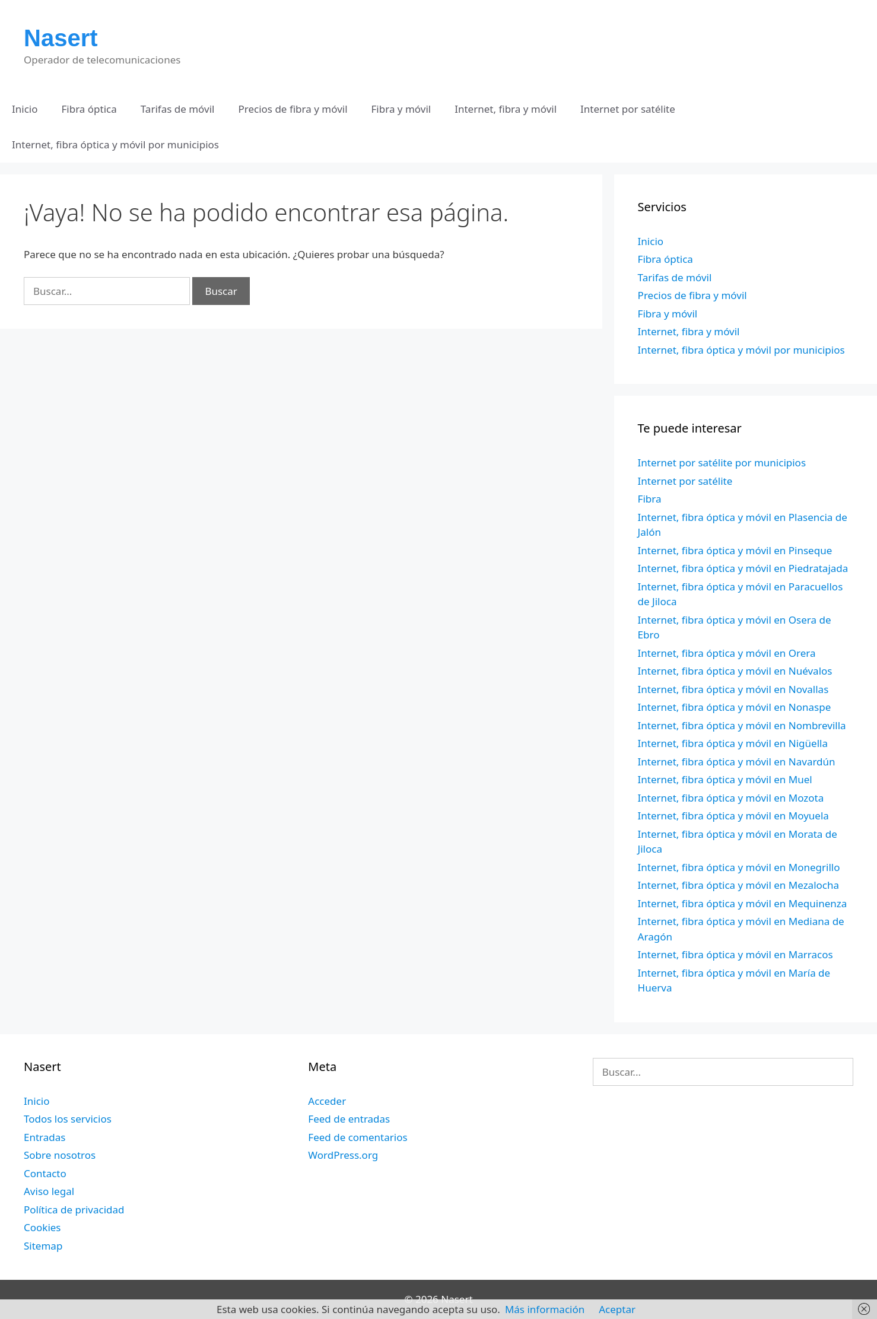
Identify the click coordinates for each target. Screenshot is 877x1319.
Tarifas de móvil (178, 109)
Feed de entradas (349, 1119)
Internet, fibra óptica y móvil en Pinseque (735, 550)
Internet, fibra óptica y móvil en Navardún (736, 761)
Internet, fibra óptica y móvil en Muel (725, 779)
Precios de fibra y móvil (292, 109)
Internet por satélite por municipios (722, 462)
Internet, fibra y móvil (506, 109)
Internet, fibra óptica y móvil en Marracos (735, 954)
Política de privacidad (74, 1209)
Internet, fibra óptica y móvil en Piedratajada (743, 568)
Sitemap (43, 1246)
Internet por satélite (627, 109)
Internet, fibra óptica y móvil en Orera (727, 653)
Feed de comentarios (357, 1137)
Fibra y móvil (401, 109)
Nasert (61, 38)
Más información (544, 1309)
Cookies (42, 1227)
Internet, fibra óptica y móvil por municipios (115, 144)
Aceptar (617, 1309)
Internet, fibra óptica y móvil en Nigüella (733, 743)
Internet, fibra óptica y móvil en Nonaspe (734, 707)
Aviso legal (49, 1191)
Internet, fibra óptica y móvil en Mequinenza (742, 903)
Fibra (650, 499)
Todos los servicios (68, 1119)
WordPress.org (343, 1155)
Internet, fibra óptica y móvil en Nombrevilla (742, 725)
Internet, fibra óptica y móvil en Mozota (731, 798)
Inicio (25, 109)
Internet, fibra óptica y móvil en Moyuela (733, 815)
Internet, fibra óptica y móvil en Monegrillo (739, 867)
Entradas (44, 1137)
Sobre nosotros (60, 1155)
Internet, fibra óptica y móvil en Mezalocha (738, 885)
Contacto (45, 1173)
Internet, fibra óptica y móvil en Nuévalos (735, 671)
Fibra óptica (89, 109)
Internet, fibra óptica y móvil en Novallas (733, 689)
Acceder (327, 1101)
